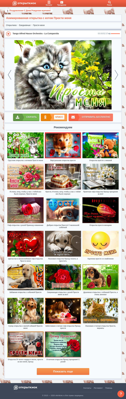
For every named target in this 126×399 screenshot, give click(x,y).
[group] (63, 33)
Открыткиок (11, 25)
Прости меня (39, 25)
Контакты (87, 388)
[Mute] (109, 33)
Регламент (98, 388)
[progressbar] (115, 34)
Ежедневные (25, 25)
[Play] (8, 34)
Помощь (108, 388)
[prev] (9, 74)
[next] (116, 74)
